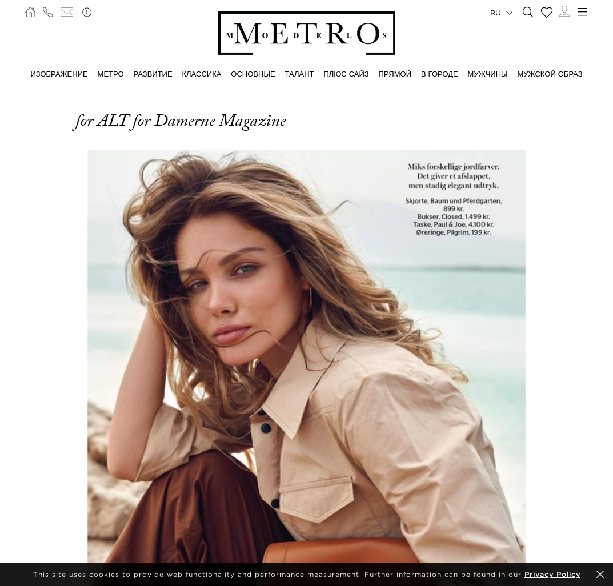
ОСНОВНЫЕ (253, 74)
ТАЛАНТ (299, 74)
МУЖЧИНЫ (488, 74)
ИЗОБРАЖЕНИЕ (58, 74)
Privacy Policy (552, 574)
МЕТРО (111, 74)
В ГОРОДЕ (439, 74)
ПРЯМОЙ (395, 74)
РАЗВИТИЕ (152, 74)
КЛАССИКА (202, 74)
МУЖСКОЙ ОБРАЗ (550, 74)
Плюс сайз (345, 74)
